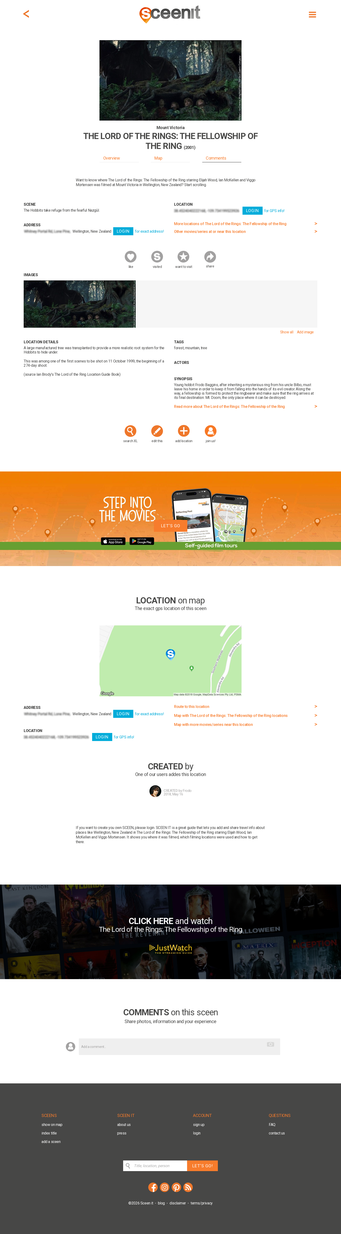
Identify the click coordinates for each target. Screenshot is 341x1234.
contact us (277, 1133)
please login (144, 827)
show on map (52, 1124)
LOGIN (123, 231)
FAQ (272, 1124)
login (197, 1133)
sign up (198, 1124)
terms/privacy (202, 1203)
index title (49, 1133)
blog (161, 1203)
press (121, 1133)
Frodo (187, 791)
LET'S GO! (202, 1165)
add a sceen (51, 1141)
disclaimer (178, 1203)
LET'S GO (170, 525)
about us (124, 1124)
